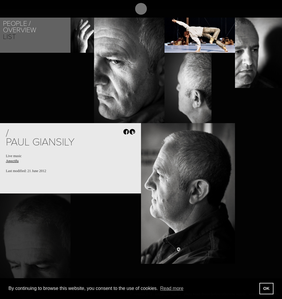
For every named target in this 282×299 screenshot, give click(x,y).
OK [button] (266, 288)
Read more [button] (171, 288)
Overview (19, 30)
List (9, 37)
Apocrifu (12, 161)
